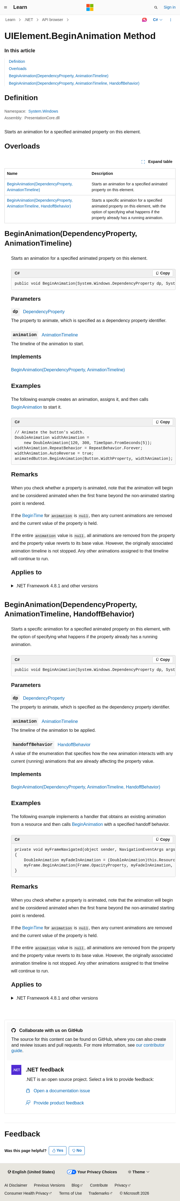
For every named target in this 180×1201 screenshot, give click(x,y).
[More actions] (171, 19)
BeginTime (32, 515)
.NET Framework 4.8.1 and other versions (57, 585)
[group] (93, 284)
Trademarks (99, 1193)
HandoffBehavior (74, 744)
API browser (52, 19)
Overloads (18, 68)
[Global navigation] (5, 7)
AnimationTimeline (60, 335)
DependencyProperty (44, 311)
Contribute (99, 1185)
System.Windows (43, 111)
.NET (28, 19)
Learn (11, 19)
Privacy (121, 1185)
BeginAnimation (26, 407)
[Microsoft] (90, 7)
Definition (17, 61)
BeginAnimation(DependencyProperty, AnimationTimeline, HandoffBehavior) (74, 83)
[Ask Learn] (144, 19)
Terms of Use (70, 1193)
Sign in (170, 7)
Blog (75, 1185)
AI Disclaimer (15, 1185)
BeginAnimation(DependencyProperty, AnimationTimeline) (59, 76)
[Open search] (155, 7)
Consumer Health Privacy (26, 1193)
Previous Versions (49, 1185)
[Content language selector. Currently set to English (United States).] (31, 1172)
